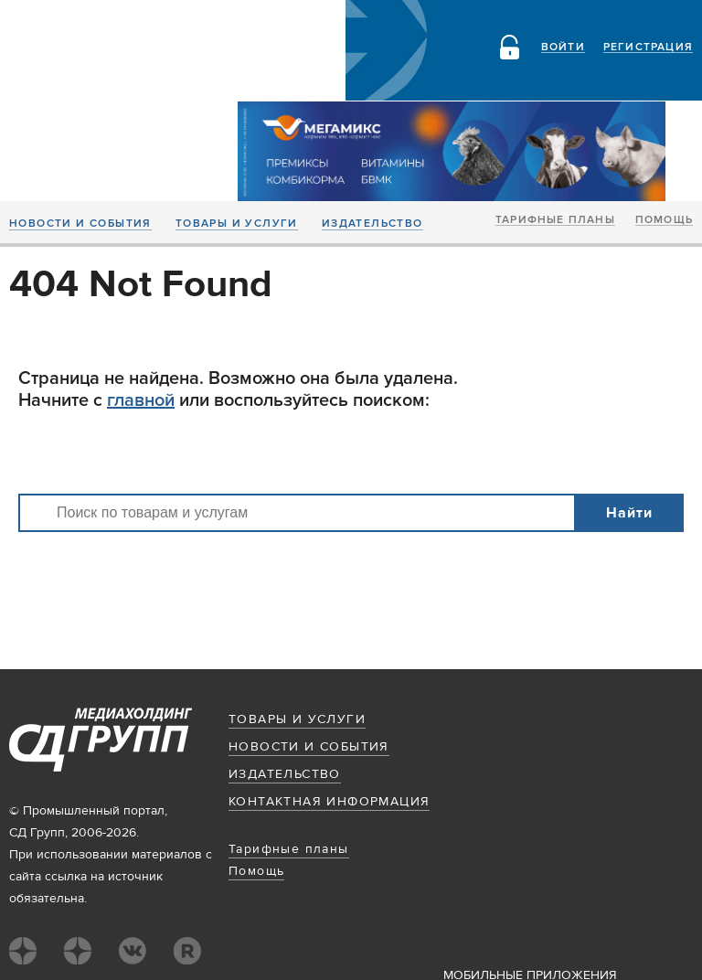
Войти (563, 47)
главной (141, 400)
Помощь (664, 220)
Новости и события (80, 224)
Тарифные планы (555, 220)
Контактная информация (329, 802)
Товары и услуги (237, 224)
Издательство (372, 224)
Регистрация (648, 47)
